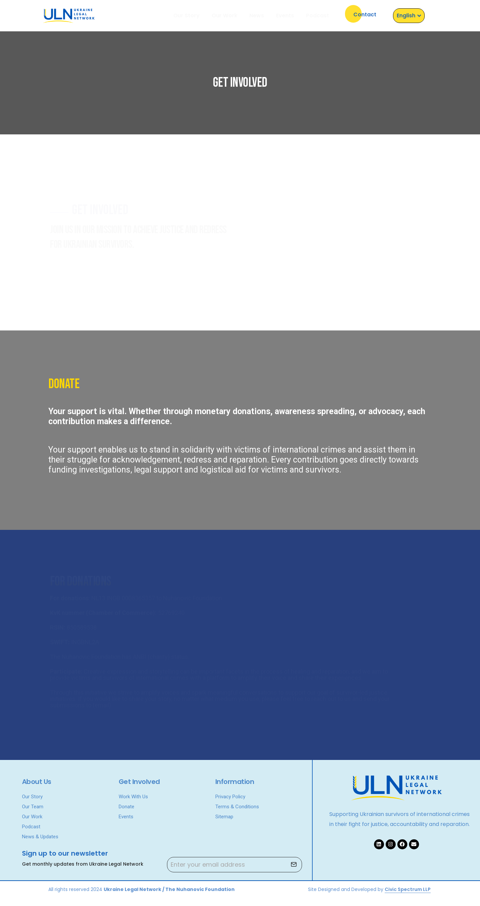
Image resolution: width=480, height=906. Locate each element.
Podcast (317, 15)
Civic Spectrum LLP (408, 889)
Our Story (186, 15)
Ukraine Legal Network (132, 889)
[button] (365, 14)
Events (285, 15)
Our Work (224, 15)
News (256, 15)
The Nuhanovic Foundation (200, 889)
